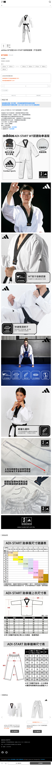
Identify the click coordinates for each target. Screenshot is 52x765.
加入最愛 (4, 90)
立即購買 (40, 763)
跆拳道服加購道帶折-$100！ (8, 80)
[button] (50, 717)
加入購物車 (18, 763)
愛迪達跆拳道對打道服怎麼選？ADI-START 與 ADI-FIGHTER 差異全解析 (21, 105)
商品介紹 (13, 95)
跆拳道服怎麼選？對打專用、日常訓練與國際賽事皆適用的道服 (18, 103)
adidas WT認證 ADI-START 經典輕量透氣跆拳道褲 (37, 726)
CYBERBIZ (42, 759)
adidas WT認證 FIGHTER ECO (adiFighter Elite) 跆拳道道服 (12, 725)
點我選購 (14, 127)
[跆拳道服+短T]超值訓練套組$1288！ (11, 78)
